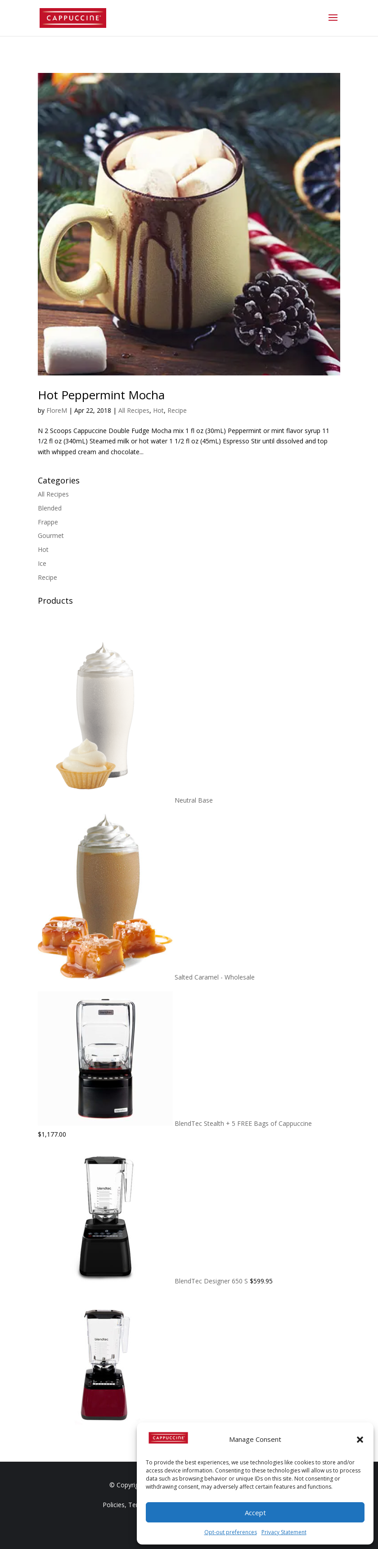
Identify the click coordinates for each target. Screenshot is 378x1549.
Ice (42, 563)
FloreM (56, 410)
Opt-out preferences (230, 1532)
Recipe (177, 410)
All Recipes (133, 410)
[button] (360, 1439)
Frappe (48, 522)
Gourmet (51, 535)
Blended (50, 508)
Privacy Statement (283, 1532)
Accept (255, 1512)
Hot (158, 410)
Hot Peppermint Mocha (101, 395)
